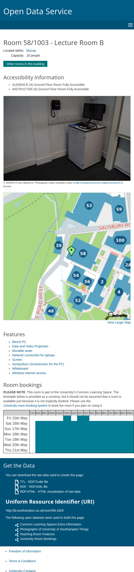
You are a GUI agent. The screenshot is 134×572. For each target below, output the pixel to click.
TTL (22, 482)
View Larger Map (119, 322)
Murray (31, 50)
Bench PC (19, 342)
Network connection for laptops (33, 355)
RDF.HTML (27, 491)
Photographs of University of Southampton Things (54, 529)
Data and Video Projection (30, 346)
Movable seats (22, 351)
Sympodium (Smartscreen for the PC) (38, 364)
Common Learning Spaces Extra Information (50, 524)
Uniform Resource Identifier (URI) (50, 501)
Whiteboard (20, 368)
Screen (17, 359)
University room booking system (25, 405)
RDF (23, 486)
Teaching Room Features (37, 534)
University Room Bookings (38, 539)
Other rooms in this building (25, 64)
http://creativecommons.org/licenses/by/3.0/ (99, 182)
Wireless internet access (29, 373)
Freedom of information (25, 551)
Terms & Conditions (22, 561)
